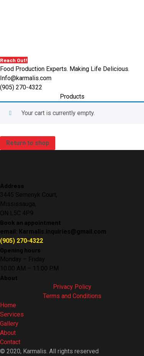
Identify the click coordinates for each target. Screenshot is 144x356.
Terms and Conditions (72, 296)
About (8, 332)
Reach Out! (14, 60)
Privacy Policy (72, 286)
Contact (10, 342)
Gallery (9, 323)
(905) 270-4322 (21, 240)
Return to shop (27, 143)
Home (8, 305)
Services (12, 314)
